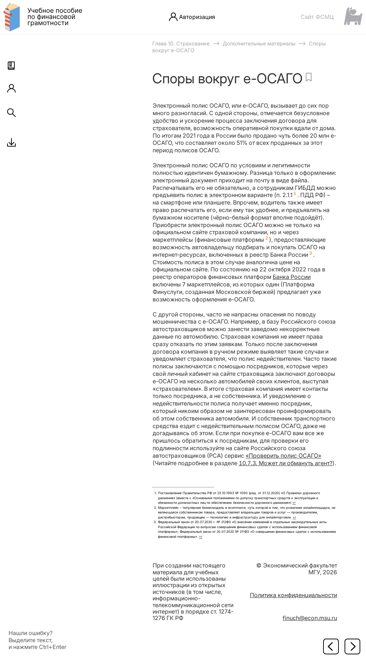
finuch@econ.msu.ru (310, 618)
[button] (11, 66)
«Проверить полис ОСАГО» (283, 455)
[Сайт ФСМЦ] (331, 16)
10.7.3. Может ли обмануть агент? (285, 463)
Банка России (292, 276)
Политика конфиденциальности (293, 595)
